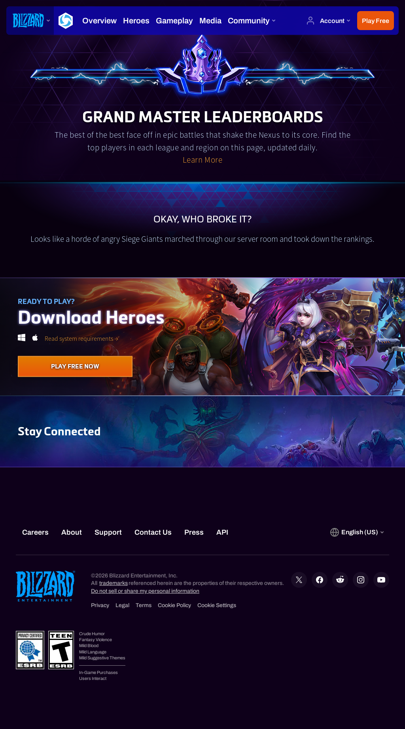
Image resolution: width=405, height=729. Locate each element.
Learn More (202, 159)
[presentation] (30, 20)
